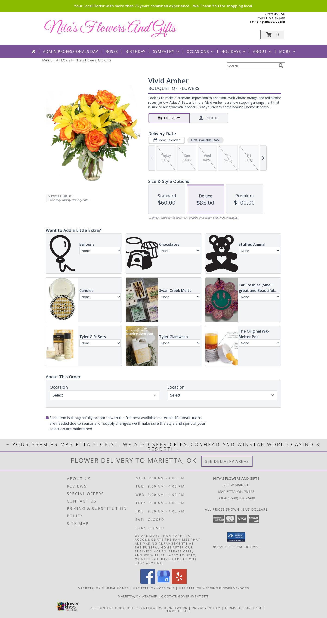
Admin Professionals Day (70, 51)
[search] (281, 65)
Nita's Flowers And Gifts (110, 28)
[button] (272, 34)
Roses (112, 51)
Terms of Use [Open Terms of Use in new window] (178, 611)
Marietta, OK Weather (137, 596)
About (262, 51)
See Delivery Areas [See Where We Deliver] (227, 461)
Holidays (233, 51)
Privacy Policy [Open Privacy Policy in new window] (206, 608)
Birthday (135, 51)
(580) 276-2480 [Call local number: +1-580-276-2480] (273, 22)
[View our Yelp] (179, 582)
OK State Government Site (185, 596)
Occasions (201, 51)
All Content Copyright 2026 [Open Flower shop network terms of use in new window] (117, 608)
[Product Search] (251, 66)
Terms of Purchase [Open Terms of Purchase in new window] (243, 608)
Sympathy (166, 51)
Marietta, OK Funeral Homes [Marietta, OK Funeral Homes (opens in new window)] (103, 588)
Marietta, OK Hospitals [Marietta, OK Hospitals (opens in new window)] (154, 588)
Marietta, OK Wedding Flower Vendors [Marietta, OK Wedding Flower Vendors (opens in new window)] (214, 588)
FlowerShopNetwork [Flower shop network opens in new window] (167, 608)
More (287, 51)
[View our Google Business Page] (163, 582)
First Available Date (205, 140)
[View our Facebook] (147, 582)
